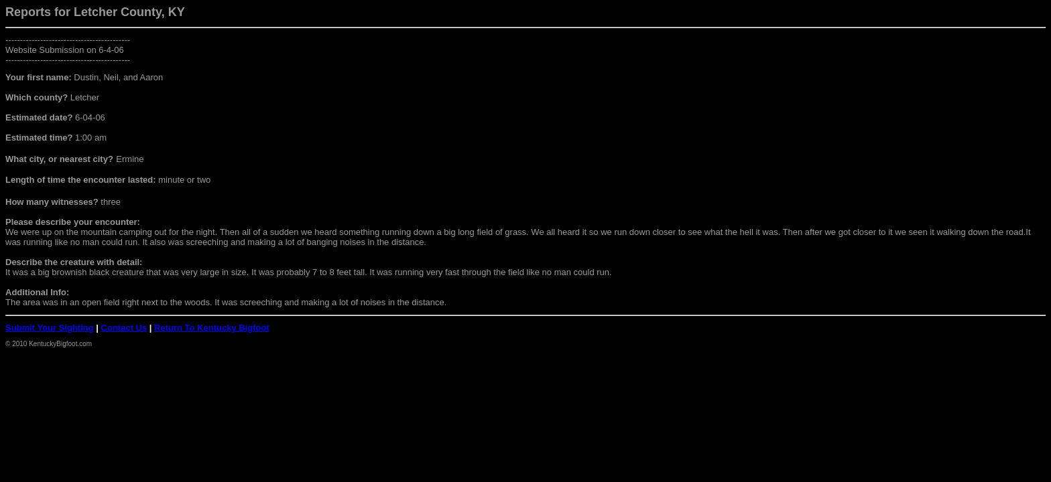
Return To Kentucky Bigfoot (211, 328)
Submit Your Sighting (49, 328)
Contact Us (124, 328)
